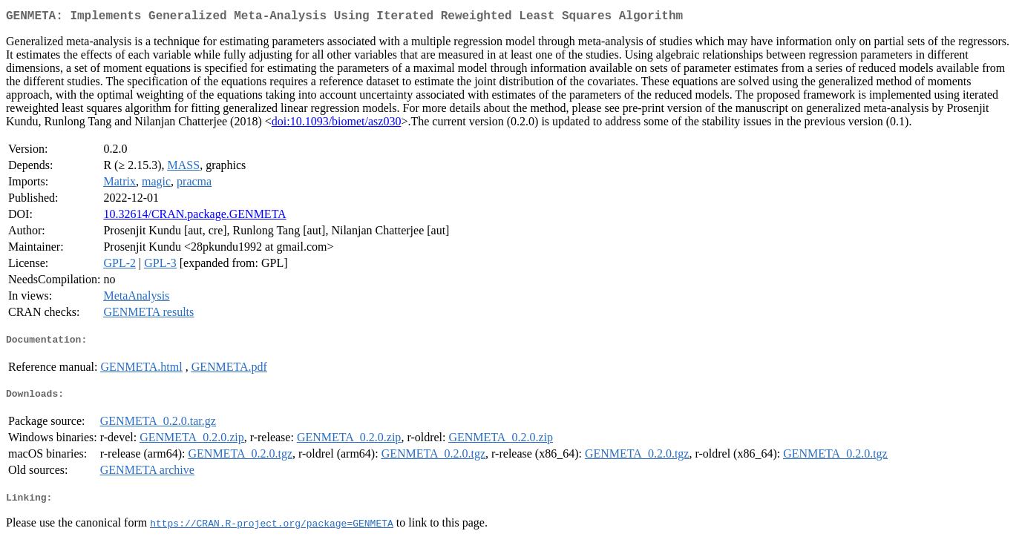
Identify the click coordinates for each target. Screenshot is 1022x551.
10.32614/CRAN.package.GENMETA (194, 217)
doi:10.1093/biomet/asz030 (337, 124)
